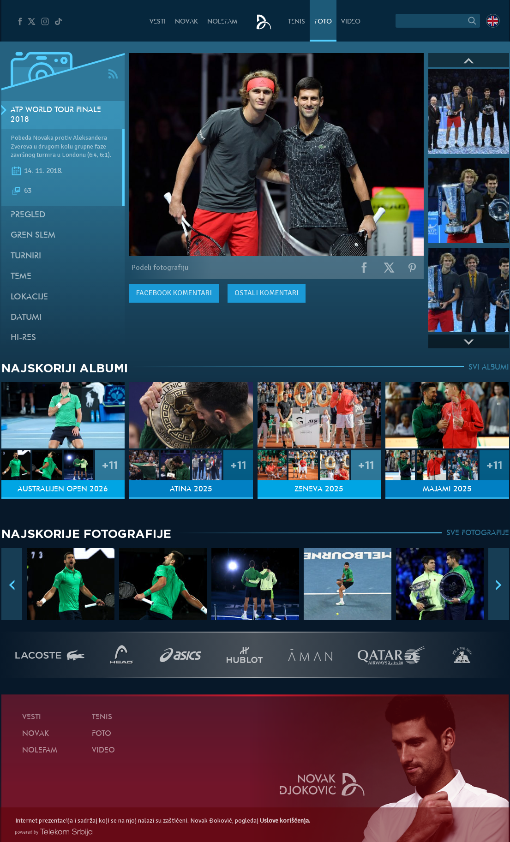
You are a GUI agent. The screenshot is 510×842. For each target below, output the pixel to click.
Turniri (26, 256)
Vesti (158, 21)
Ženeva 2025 (318, 489)
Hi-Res (23, 338)
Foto (323, 21)
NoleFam (222, 21)
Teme (21, 276)
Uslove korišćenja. (285, 820)
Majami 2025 (447, 489)
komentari (174, 293)
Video (350, 21)
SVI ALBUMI (488, 367)
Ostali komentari (266, 293)
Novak (186, 21)
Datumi (26, 317)
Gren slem (33, 235)
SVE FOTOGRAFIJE (477, 533)
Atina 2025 (191, 489)
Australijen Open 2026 (63, 489)
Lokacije (29, 297)
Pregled (28, 215)
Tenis (296, 21)
